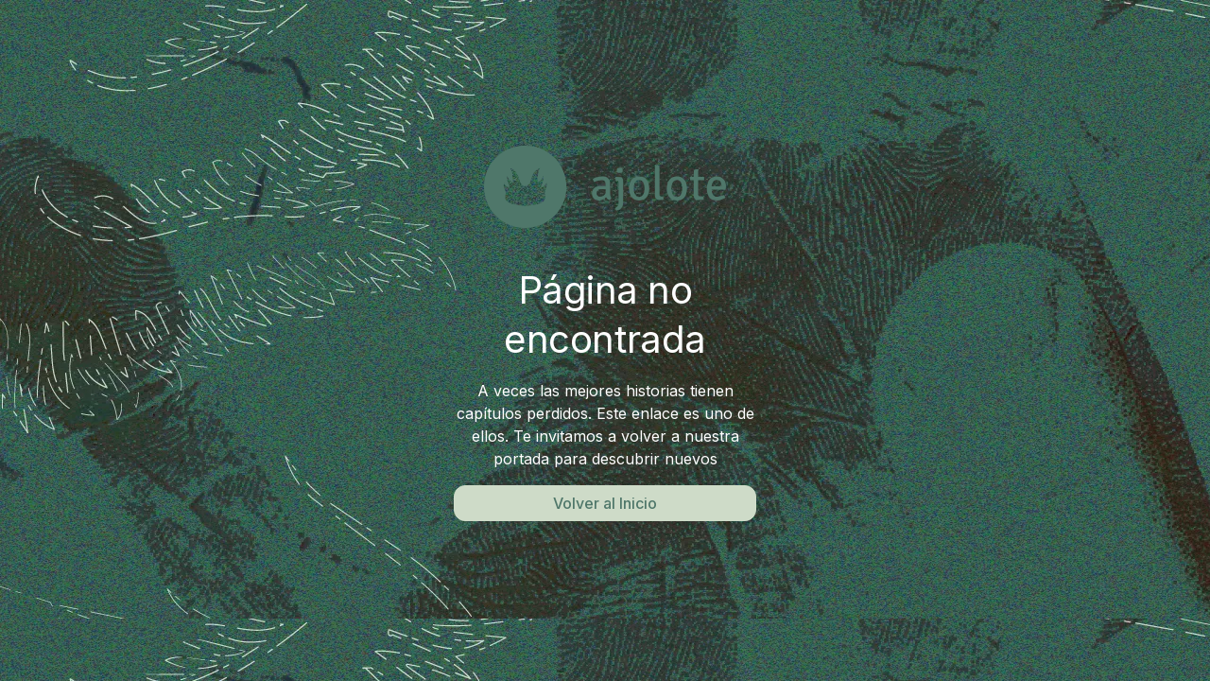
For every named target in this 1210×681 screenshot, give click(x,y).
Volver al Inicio (605, 503)
